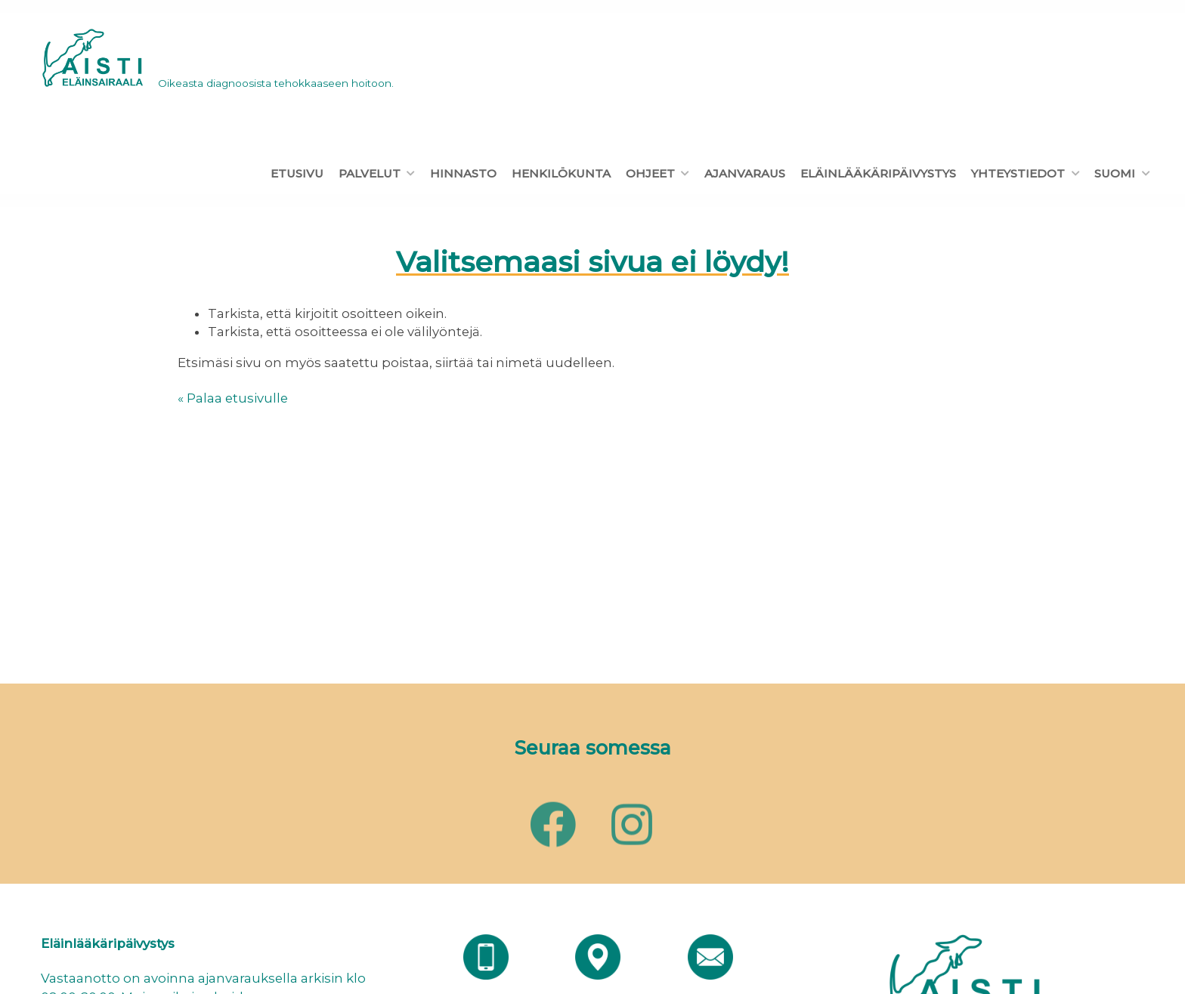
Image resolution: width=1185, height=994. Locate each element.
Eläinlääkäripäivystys (878, 173)
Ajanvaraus (744, 173)
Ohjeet (650, 173)
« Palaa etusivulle (233, 398)
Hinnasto (463, 173)
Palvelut (370, 173)
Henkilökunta (561, 173)
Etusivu (297, 173)
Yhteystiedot (1018, 173)
